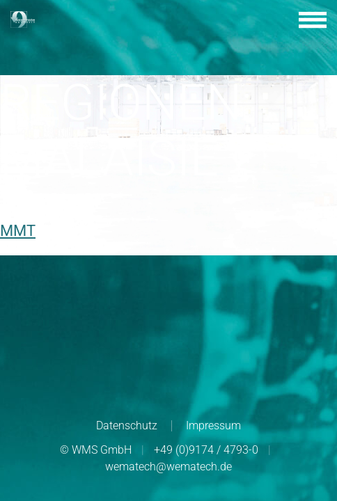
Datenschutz (126, 425)
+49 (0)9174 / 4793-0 (206, 449)
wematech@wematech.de (168, 466)
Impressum (213, 425)
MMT (18, 230)
